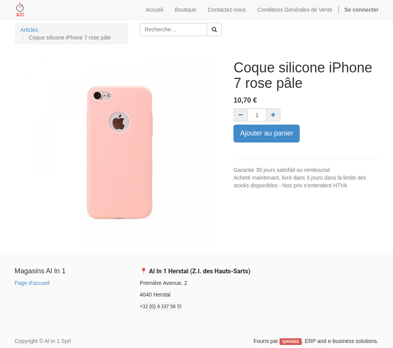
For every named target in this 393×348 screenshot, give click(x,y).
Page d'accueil (32, 283)
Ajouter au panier (266, 133)
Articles (29, 30)
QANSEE (290, 341)
